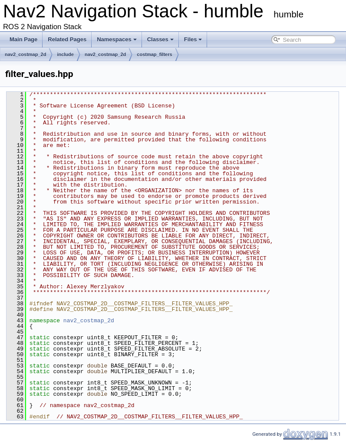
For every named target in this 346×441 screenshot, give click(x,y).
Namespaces (117, 39)
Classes (160, 39)
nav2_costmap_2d (25, 54)
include (65, 54)
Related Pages (67, 39)
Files (193, 39)
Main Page (23, 39)
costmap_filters (154, 54)
